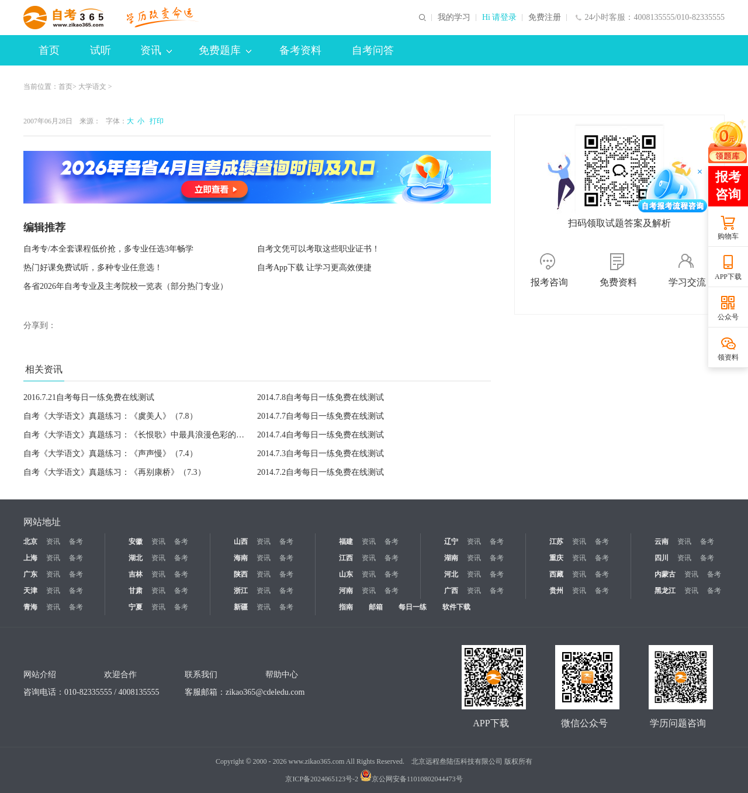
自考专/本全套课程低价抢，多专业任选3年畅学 (108, 248)
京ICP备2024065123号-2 (321, 779)
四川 (661, 558)
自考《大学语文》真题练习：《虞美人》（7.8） (110, 416)
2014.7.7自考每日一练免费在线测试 (320, 416)
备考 (76, 541)
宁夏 (136, 607)
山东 (346, 574)
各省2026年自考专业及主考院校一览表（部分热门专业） (125, 286)
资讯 (156, 50)
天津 (30, 591)
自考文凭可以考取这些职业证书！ (318, 248)
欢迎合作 (120, 674)
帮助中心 (281, 674)
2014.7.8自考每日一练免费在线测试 (320, 397)
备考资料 (300, 50)
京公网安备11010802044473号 (411, 779)
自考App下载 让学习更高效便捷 (314, 267)
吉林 (136, 574)
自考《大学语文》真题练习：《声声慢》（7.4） (110, 453)
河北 (451, 574)
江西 (346, 558)
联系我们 (201, 674)
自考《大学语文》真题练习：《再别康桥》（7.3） (114, 472)
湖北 (136, 558)
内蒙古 (665, 574)
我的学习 (454, 17)
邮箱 (376, 607)
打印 (155, 121)
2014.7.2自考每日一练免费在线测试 (320, 472)
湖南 (451, 558)
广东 (30, 574)
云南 (661, 541)
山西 (241, 541)
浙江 (241, 591)
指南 (346, 607)
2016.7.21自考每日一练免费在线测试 (88, 397)
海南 (241, 558)
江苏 (556, 541)
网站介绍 (39, 674)
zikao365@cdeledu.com (265, 692)
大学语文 (92, 86)
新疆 (241, 607)
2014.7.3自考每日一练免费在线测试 (320, 453)
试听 (100, 50)
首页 (49, 50)
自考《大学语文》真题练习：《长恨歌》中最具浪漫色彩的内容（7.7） (151, 434)
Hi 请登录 (499, 17)
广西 (451, 591)
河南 (346, 591)
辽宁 (451, 541)
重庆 (556, 558)
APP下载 (728, 277)
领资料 (728, 357)
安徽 (136, 541)
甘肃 (136, 591)
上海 (30, 558)
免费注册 (544, 17)
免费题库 (225, 50)
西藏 (556, 574)
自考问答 (373, 50)
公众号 (728, 317)
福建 (346, 541)
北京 (30, 541)
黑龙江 (665, 591)
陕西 (241, 574)
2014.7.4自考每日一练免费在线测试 (320, 434)
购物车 (728, 236)
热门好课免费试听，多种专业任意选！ (92, 267)
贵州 (556, 591)
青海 (30, 607)
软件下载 (456, 607)
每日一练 (413, 607)
